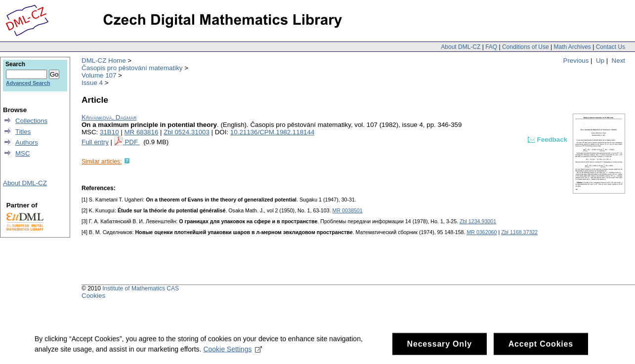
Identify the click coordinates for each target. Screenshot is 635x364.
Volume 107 (99, 75)
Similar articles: (102, 161)
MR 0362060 (481, 232)
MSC (22, 153)
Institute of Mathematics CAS (140, 288)
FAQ (491, 46)
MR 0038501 (348, 210)
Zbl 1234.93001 (478, 221)
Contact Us (610, 46)
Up (600, 60)
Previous (576, 60)
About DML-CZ (460, 46)
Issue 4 (92, 82)
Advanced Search (28, 83)
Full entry (95, 142)
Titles (23, 131)
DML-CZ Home (104, 60)
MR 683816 (141, 132)
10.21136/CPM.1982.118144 (272, 132)
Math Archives (572, 46)
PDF (132, 142)
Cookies (93, 295)
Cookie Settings (232, 353)
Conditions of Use (525, 46)
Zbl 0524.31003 (187, 132)
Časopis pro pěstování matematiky (132, 68)
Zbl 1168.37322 (519, 232)
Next (618, 60)
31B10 (109, 132)
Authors (26, 142)
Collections (31, 120)
